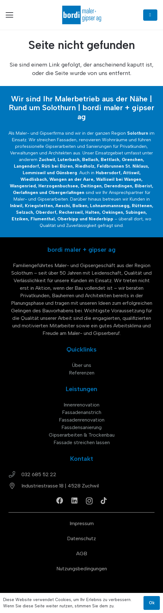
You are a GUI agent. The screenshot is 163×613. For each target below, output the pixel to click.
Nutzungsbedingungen (81, 569)
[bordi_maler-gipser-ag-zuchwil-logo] (81, 15)
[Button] (150, 15)
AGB (81, 554)
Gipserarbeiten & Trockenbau (82, 435)
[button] (9, 15)
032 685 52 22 (38, 474)
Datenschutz (81, 538)
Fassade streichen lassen (81, 442)
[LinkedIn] (74, 500)
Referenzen (81, 373)
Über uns (81, 365)
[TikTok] (104, 500)
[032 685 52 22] (14, 474)
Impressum (82, 523)
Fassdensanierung (81, 427)
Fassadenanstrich (81, 412)
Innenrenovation (81, 405)
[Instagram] (89, 501)
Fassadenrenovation (81, 420)
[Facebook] (59, 500)
